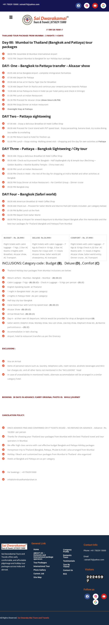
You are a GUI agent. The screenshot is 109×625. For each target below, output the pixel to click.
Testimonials (69, 561)
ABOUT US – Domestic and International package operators (43, 556)
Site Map (38, 577)
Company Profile (67, 551)
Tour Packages (40, 563)
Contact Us (68, 570)
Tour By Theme (66, 565)
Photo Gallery (40, 570)
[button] (11, 17)
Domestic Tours (67, 556)
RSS (65, 574)
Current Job (39, 573)
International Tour (42, 566)
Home (36, 549)
